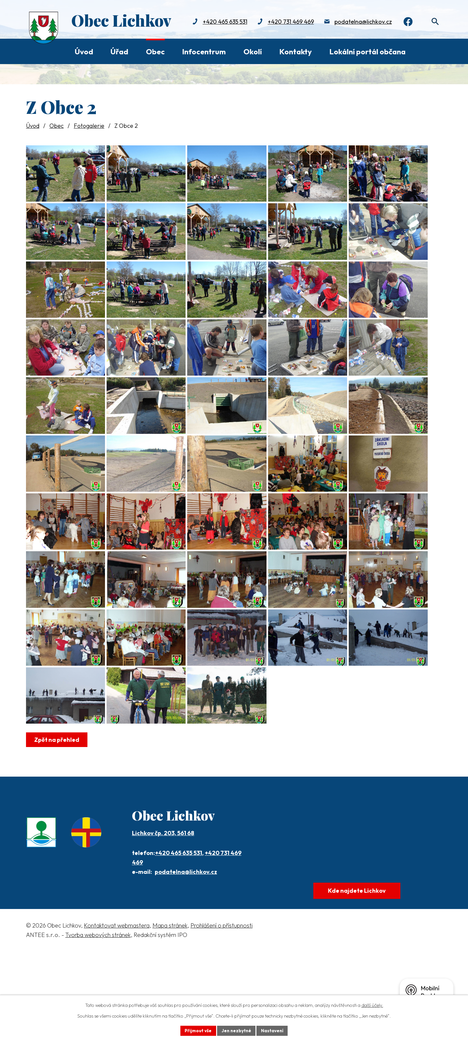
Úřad (119, 51)
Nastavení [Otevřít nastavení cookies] (273, 1030)
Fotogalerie (89, 125)
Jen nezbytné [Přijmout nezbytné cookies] (236, 1030)
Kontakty (295, 51)
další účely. (372, 1005)
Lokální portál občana (367, 51)
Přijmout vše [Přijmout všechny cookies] (197, 1030)
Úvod (84, 51)
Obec (155, 51)
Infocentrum (204, 51)
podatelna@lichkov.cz (360, 22)
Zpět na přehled (57, 826)
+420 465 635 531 (222, 22)
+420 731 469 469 (288, 22)
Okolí (252, 51)
